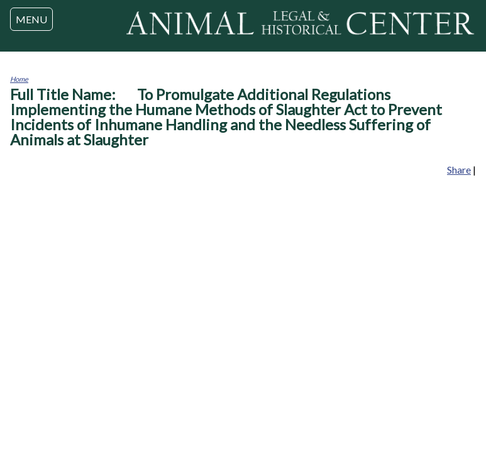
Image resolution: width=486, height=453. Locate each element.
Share (459, 170)
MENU (31, 19)
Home (19, 79)
